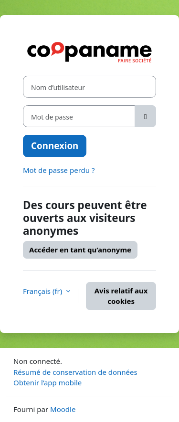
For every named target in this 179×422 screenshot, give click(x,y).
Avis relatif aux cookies (121, 296)
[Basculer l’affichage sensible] (145, 116)
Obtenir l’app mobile (47, 382)
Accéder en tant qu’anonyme (80, 249)
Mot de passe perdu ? (59, 170)
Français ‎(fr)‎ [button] (43, 291)
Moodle (62, 409)
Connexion (54, 145)
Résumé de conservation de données (75, 372)
